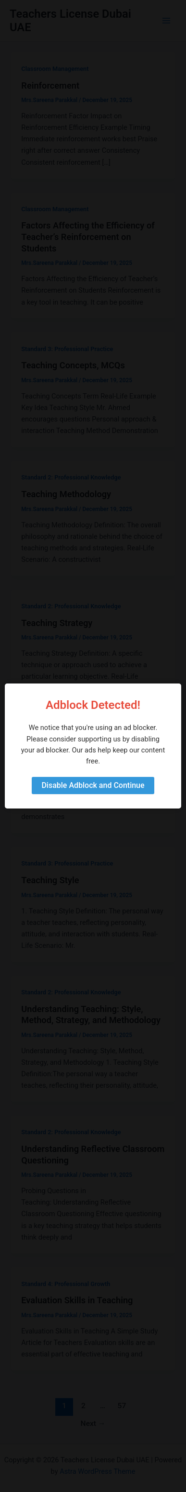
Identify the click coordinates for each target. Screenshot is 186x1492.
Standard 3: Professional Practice (67, 349)
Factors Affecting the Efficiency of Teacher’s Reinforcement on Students (87, 236)
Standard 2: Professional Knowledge (71, 477)
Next (93, 1423)
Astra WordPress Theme (97, 1471)
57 (122, 1405)
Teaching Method (55, 751)
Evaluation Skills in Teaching (77, 1300)
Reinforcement (50, 85)
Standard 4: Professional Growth (65, 1283)
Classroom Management (54, 68)
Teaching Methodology (66, 494)
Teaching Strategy (56, 623)
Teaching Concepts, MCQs (72, 365)
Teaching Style (50, 880)
